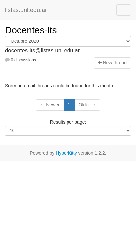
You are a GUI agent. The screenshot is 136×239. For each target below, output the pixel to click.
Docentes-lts (31, 30)
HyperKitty (66, 153)
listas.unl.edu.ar (26, 10)
